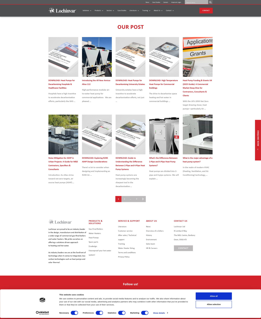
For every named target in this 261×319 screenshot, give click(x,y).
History (149, 235)
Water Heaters (95, 233)
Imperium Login (176, 2)
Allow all (214, 297)
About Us (158, 10)
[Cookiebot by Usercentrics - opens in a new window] (42, 314)
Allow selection (214, 305)
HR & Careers (151, 248)
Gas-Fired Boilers (96, 229)
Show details (159, 314)
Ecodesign (93, 246)
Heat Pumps (94, 238)
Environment (151, 240)
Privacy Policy (123, 257)
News (147, 2)
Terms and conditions (127, 253)
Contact (170, 10)
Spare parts (93, 242)
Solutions (87, 10)
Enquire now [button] (258, 138)
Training (146, 10)
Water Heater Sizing (126, 248)
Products (99, 10)
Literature (134, 10)
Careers (165, 2)
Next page (142, 199)
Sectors (110, 10)
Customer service (125, 231)
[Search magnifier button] (210, 2)
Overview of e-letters (155, 231)
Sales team (150, 244)
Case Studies (156, 2)
